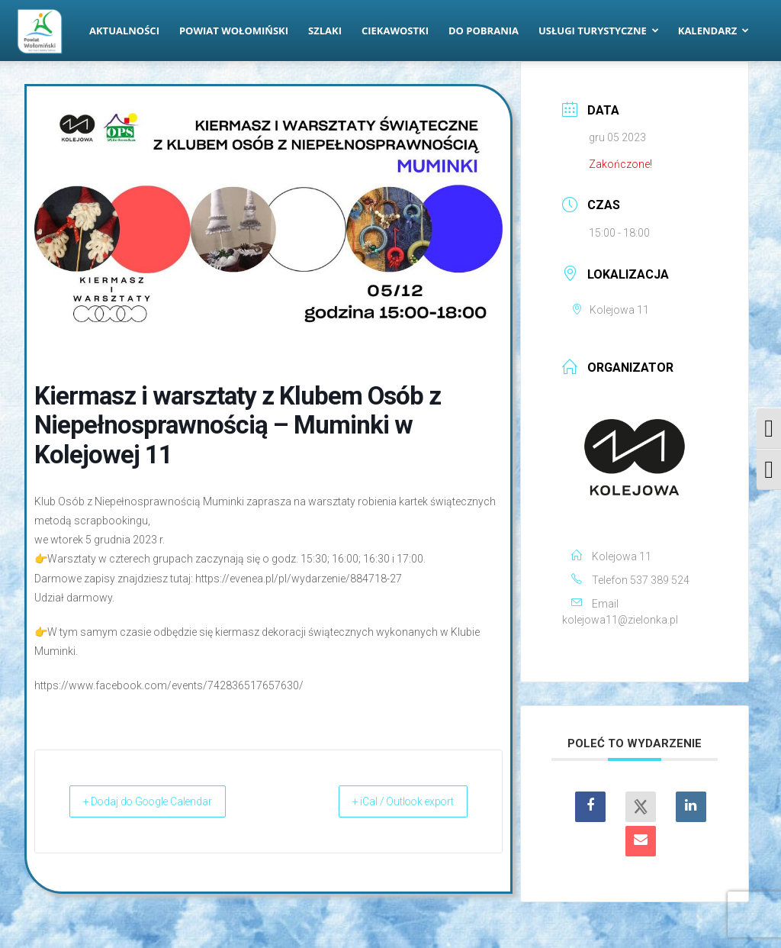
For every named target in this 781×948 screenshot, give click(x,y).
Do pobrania (483, 30)
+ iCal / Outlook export (388, 801)
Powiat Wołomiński (233, 30)
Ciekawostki (395, 30)
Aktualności (124, 30)
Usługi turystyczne (598, 30)
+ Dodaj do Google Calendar (164, 801)
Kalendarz (714, 30)
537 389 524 (659, 580)
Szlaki (325, 30)
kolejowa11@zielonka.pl (620, 620)
